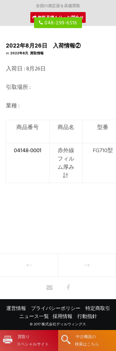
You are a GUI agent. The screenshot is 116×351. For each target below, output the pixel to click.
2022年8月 (19, 53)
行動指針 (87, 316)
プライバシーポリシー (55, 308)
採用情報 (62, 316)
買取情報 (37, 53)
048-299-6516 (58, 23)
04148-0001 (27, 150)
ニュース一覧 (34, 316)
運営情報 (16, 308)
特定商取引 (97, 308)
